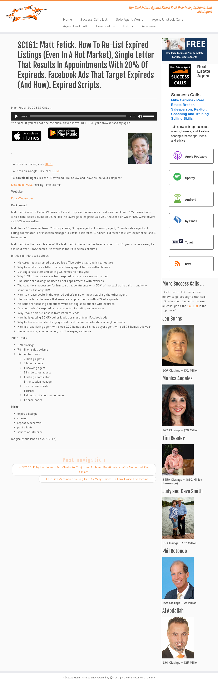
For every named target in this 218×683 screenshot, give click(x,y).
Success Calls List (94, 19)
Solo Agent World (130, 19)
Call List (192, 306)
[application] (84, 116)
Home (67, 19)
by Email (183, 221)
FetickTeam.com (22, 198)
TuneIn (182, 242)
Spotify (182, 178)
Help (128, 26)
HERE (49, 164)
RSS (180, 264)
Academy (149, 26)
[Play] (16, 116)
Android (183, 199)
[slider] (78, 116)
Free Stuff (105, 26)
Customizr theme (144, 677)
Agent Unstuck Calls (167, 19)
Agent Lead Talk (75, 26)
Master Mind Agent (84, 677)
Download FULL (22, 185)
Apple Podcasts (188, 156)
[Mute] (140, 116)
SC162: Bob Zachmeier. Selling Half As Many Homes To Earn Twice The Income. (97, 479)
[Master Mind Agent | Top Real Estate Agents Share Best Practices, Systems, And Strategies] (25, 13)
